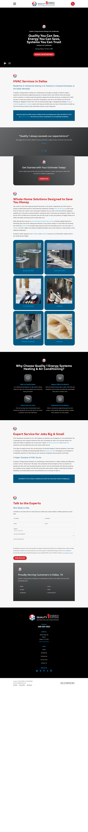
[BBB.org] (47, 732)
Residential (44, 714)
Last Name (47, 518)
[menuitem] (15, 746)
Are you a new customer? (19, 534)
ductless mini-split (50, 451)
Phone (15, 523)
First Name (16, 518)
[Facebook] (44, 732)
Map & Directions (44, 703)
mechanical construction (53, 443)
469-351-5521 (44, 688)
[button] (9, 63)
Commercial (44, 717)
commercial (44, 234)
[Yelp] (40, 732)
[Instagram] (51, 732)
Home (44, 710)
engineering (65, 443)
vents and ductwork (59, 208)
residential (36, 234)
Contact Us (44, 179)
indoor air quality (27, 104)
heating (68, 102)
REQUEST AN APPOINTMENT (44, 54)
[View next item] (46, 151)
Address (16, 528)
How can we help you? (19, 539)
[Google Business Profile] (37, 732)
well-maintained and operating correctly (42, 221)
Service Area (44, 721)
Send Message (20, 558)
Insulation (25, 226)
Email (46, 523)
